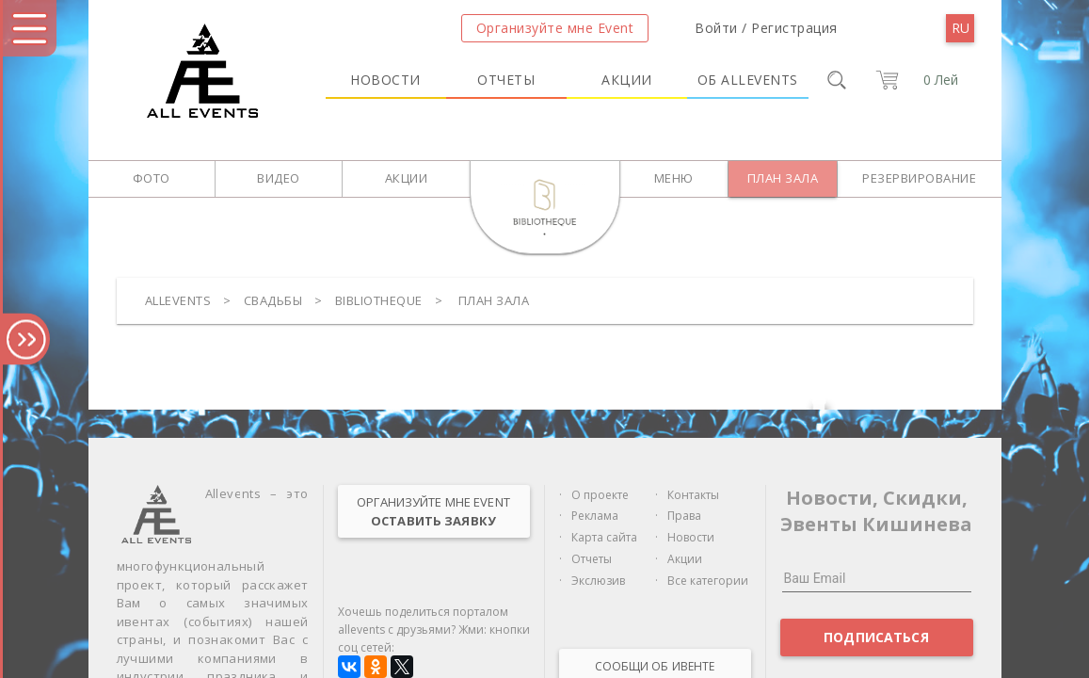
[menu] (960, 28)
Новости (385, 80)
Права (684, 516)
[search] (837, 80)
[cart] (914, 80)
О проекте (600, 495)
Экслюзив (598, 581)
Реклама (594, 516)
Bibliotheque (379, 300)
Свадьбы (273, 300)
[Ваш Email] (876, 578)
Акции (626, 80)
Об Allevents (747, 80)
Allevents (178, 300)
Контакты (693, 495)
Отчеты (506, 80)
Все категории (707, 581)
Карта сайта (604, 537)
